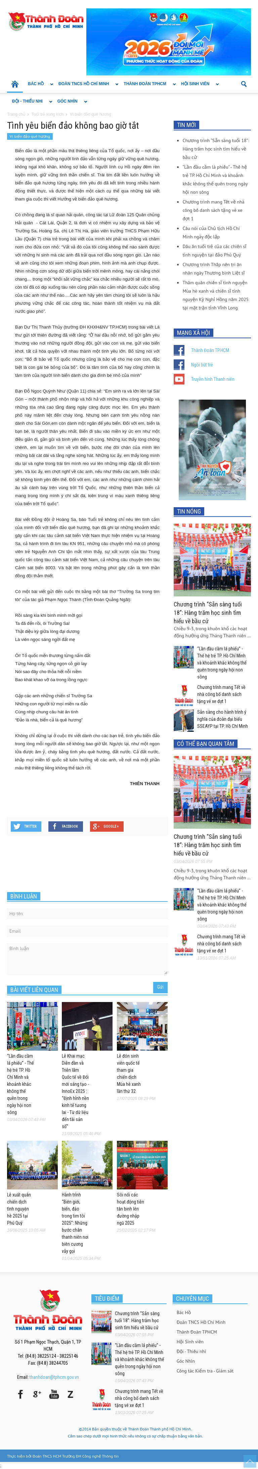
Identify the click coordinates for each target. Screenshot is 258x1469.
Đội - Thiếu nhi (29, 104)
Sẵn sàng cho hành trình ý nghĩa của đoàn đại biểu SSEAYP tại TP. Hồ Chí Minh (222, 719)
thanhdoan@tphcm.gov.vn (54, 1377)
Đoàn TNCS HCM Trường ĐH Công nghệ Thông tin (76, 1456)
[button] (244, 83)
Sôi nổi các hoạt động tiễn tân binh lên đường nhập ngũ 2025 (130, 1209)
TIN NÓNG (189, 511)
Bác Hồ (38, 87)
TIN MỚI (186, 124)
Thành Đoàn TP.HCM (210, 350)
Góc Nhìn (69, 104)
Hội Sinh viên (197, 87)
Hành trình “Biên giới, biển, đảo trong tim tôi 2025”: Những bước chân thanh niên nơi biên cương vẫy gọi (75, 1223)
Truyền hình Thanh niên (212, 379)
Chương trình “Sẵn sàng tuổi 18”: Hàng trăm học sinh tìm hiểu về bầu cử (215, 148)
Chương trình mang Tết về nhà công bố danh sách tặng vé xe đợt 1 (213, 210)
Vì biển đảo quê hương (30, 136)
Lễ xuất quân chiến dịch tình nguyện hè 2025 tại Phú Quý (19, 1209)
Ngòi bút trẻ (202, 364)
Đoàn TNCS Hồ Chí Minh (86, 87)
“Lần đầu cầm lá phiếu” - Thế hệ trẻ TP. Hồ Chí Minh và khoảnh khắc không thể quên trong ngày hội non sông (20, 1084)
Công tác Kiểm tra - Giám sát (205, 1371)
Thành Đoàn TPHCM (147, 87)
